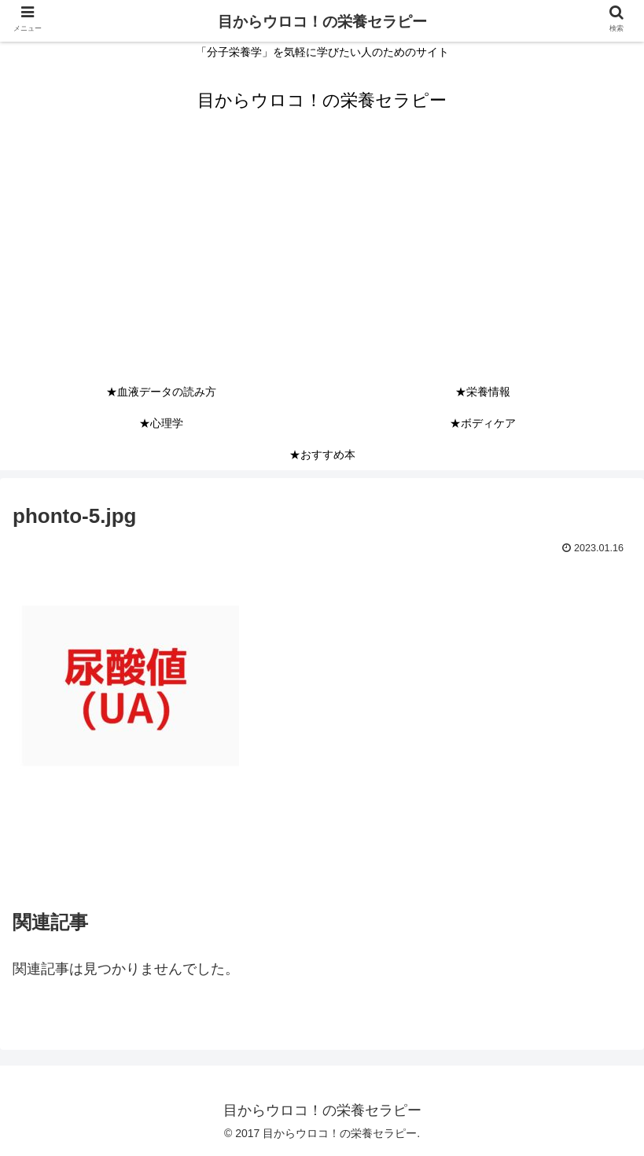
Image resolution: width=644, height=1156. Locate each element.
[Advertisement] (322, 258)
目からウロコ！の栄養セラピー (322, 21)
